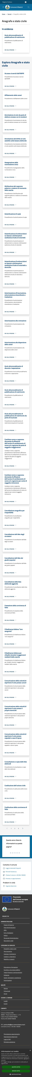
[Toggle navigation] (3, 7)
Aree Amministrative (9, 928)
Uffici (5, 930)
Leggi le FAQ (7, 1039)
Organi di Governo (9, 925)
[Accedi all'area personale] (25, 2)
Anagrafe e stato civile (10, 949)
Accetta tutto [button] (16, 1067)
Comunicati (7, 991)
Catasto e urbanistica (10, 957)
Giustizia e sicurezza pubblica (12, 970)
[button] (16, 1074)
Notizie (6, 988)
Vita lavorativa (8, 951)
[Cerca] (29, 7)
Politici (6, 935)
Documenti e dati (8, 941)
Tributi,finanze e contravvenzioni (13, 972)
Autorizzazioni (8, 980)
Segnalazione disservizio (10, 1037)
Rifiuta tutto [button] (16, 1071)
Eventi (5, 1004)
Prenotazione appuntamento (12, 1034)
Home (3, 14)
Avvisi (5, 994)
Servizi (9, 14)
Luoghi (6, 1001)
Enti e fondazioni (8, 933)
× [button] (30, 1050)
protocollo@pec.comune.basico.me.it (14, 1025)
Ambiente (6, 975)
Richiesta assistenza (9, 1042)
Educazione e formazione (11, 967)
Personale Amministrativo (11, 938)
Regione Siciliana (7, 2)
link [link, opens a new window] (7, 1063)
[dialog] (16, 1063)
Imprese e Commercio (10, 954)
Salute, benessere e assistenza (12, 978)
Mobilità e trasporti (9, 959)
